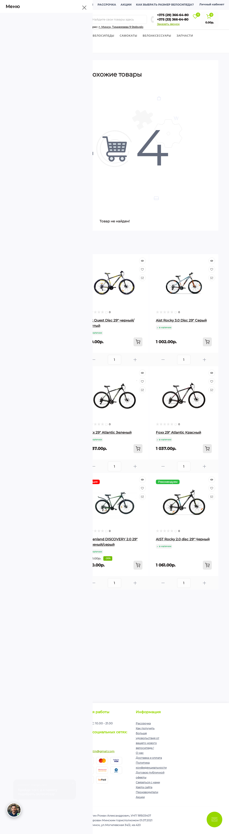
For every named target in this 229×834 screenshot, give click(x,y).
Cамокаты (128, 35)
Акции (126, 4)
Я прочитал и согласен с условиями (43, 738)
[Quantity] (45, 360)
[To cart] (68, 341)
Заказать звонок (168, 24)
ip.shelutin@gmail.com (98, 751)
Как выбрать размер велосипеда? (165, 4)
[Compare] (73, 277)
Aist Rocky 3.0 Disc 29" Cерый (181, 320)
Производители (147, 792)
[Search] (87, 19)
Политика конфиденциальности (49, 736)
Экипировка (24, 47)
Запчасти (184, 35)
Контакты (84, 4)
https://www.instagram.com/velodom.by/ (86, 741)
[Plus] (66, 359)
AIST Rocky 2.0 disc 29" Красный (45, 656)
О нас (140, 753)
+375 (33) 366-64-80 (173, 19)
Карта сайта (144, 787)
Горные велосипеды (96, 35)
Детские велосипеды (56, 35)
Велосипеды (21, 35)
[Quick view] (73, 260)
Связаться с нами (148, 782)
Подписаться (62, 727)
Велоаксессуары (157, 35)
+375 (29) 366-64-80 (173, 15)
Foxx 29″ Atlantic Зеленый (109, 432)
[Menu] (51, 19)
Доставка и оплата (55, 4)
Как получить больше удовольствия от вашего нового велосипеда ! (147, 738)
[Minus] (24, 359)
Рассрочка (107, 4)
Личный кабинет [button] (211, 4)
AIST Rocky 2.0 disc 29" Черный (183, 539)
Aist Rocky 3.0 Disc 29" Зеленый (44, 432)
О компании (23, 4)
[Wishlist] (73, 269)
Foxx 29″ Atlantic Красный (178, 432)
